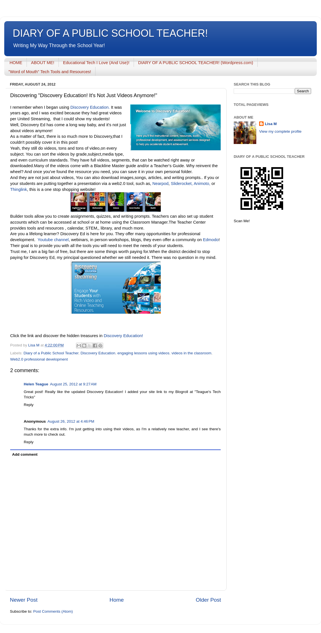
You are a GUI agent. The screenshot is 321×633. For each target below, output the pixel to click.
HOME (16, 62)
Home (117, 600)
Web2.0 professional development (39, 359)
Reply (29, 405)
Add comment (25, 454)
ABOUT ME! (42, 62)
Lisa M (271, 124)
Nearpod (160, 183)
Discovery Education (98, 353)
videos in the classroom (191, 353)
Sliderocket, (182, 183)
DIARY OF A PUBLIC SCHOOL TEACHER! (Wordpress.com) (195, 62)
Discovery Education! (123, 335)
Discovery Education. (89, 107)
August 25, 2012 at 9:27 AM (73, 384)
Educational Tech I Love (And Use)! (96, 62)
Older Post (208, 600)
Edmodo (210, 239)
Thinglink (18, 189)
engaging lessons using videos (144, 353)
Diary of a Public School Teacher (50, 353)
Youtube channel (52, 239)
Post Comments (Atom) (53, 611)
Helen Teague (36, 384)
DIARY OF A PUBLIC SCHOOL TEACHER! (110, 33)
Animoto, (202, 183)
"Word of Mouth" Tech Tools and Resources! (49, 71)
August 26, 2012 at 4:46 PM (70, 421)
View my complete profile (280, 131)
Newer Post (24, 600)
